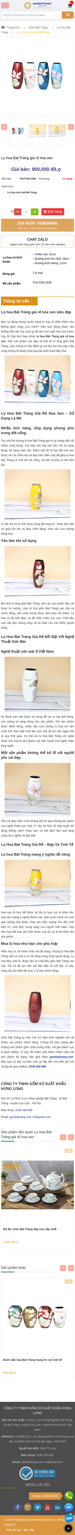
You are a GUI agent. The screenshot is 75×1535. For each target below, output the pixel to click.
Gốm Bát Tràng (38, 27)
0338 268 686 (37, 1066)
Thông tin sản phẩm (16, 303)
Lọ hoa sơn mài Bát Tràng (33, 32)
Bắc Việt (29, 1530)
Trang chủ (13, 27)
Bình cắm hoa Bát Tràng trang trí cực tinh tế (32, 1359)
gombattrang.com (61, 1056)
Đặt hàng (55, 212)
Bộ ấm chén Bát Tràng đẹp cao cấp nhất (29, 1229)
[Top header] (68, 1528)
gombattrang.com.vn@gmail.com (30, 1117)
